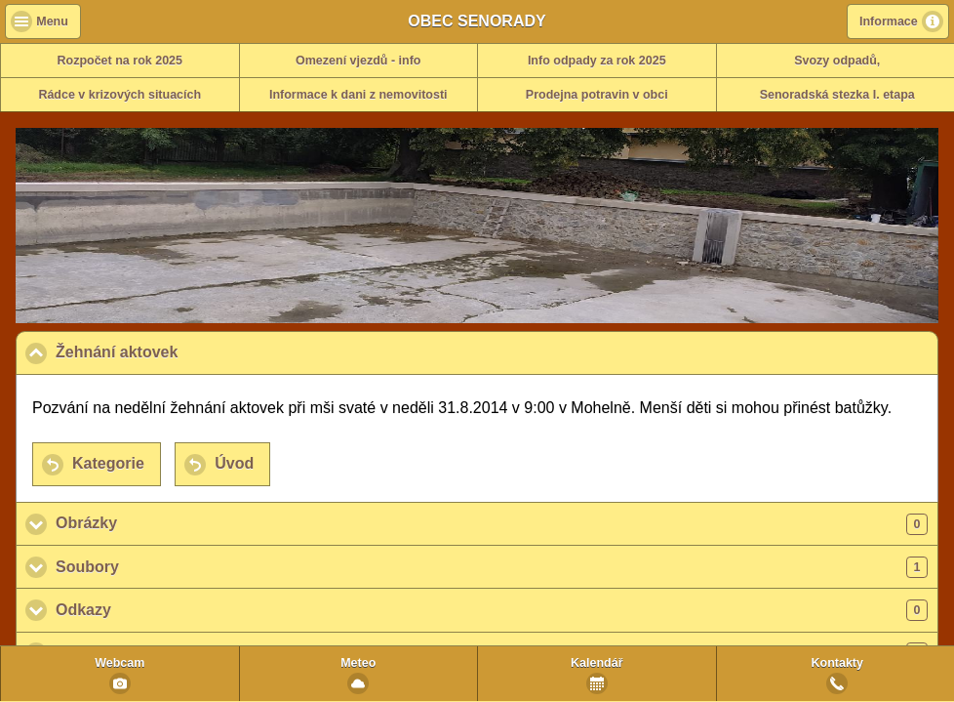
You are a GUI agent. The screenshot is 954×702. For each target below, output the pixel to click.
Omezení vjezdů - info (358, 60)
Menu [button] (52, 21)
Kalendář (597, 663)
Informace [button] (888, 21)
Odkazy (492, 610)
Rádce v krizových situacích (119, 95)
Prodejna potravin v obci (597, 95)
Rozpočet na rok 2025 (119, 60)
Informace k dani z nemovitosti (358, 95)
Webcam (119, 663)
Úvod (234, 463)
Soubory (492, 567)
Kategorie (108, 463)
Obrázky (492, 524)
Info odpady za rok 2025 (597, 60)
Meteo (358, 663)
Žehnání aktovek (212, 351)
